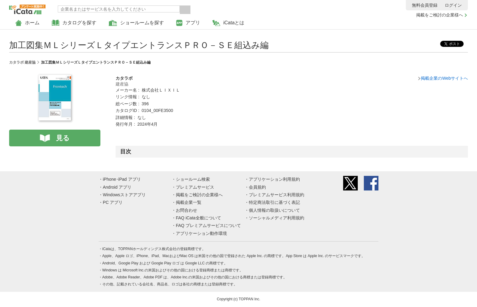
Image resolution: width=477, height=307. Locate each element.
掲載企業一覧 (188, 202)
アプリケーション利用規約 (274, 179)
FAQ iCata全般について (198, 217)
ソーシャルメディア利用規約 (276, 217)
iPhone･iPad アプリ (122, 179)
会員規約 (257, 187)
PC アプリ (113, 202)
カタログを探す (74, 23)
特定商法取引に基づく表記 (274, 202)
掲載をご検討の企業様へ (439, 14)
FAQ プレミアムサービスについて (208, 225)
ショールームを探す (136, 23)
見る (63, 138)
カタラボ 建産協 (22, 62)
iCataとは (228, 23)
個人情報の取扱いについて (274, 210)
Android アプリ (117, 187)
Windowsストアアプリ (124, 194)
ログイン (453, 5)
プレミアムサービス (195, 187)
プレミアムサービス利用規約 (276, 194)
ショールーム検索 (193, 179)
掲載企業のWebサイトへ (444, 78)
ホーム (27, 23)
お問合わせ (186, 210)
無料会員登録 (424, 5)
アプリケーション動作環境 (201, 233)
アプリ (188, 23)
